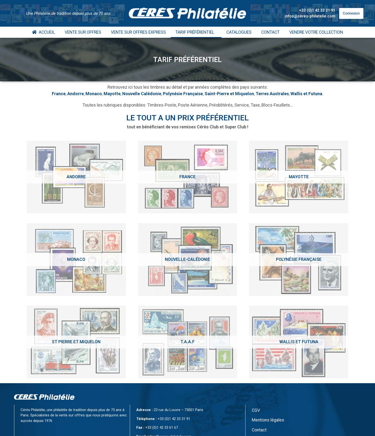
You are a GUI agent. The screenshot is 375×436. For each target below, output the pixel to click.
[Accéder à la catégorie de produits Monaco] (76, 259)
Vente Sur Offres (83, 32)
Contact (270, 32)
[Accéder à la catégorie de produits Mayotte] (298, 177)
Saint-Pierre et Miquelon (229, 93)
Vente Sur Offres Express (138, 32)
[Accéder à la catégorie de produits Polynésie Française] (298, 259)
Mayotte (112, 93)
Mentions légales (268, 420)
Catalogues (239, 32)
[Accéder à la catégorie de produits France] (187, 177)
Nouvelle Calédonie (141, 93)
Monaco (93, 93)
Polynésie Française (183, 93)
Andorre (75, 93)
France (59, 93)
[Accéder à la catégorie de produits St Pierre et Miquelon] (76, 342)
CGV (256, 410)
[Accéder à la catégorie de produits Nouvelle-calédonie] (187, 259)
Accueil (43, 32)
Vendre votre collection (316, 32)
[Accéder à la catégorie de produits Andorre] (76, 177)
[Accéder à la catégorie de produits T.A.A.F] (187, 342)
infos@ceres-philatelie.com (310, 16)
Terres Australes (272, 93)
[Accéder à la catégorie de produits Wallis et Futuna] (298, 342)
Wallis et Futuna (306, 93)
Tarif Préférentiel (196, 32)
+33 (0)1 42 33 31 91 (317, 10)
